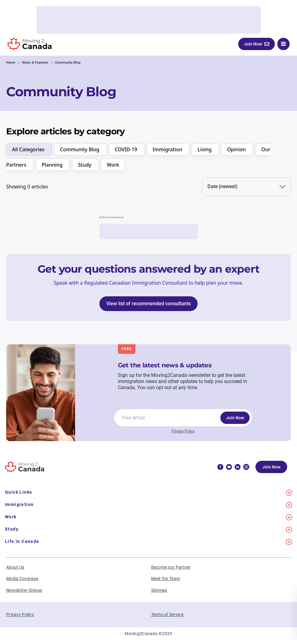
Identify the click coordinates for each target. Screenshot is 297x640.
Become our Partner (171, 567)
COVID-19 (126, 149)
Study (85, 164)
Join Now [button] (256, 43)
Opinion (237, 149)
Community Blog (80, 149)
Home (10, 63)
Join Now (235, 417)
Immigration (168, 149)
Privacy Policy (183, 431)
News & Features (35, 63)
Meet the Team (165, 578)
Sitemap (159, 590)
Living (205, 149)
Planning (53, 164)
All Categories (29, 149)
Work (113, 164)
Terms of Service (167, 614)
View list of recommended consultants (148, 303)
